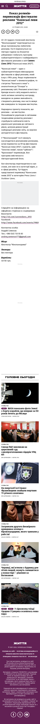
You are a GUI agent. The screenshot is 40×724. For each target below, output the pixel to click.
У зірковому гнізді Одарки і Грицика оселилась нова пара (19, 611)
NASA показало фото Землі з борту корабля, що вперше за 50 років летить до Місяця (20, 411)
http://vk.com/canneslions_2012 (16, 217)
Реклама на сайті (8, 651)
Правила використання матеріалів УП (20, 654)
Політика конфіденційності (27, 651)
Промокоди (32, 656)
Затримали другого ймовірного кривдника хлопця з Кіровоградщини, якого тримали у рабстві (20, 530)
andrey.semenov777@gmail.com (16, 236)
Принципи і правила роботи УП (14, 656)
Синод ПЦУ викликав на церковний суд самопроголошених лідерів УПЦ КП (18, 451)
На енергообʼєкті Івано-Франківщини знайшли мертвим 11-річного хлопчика (19, 491)
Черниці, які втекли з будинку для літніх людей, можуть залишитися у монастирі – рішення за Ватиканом (20, 571)
